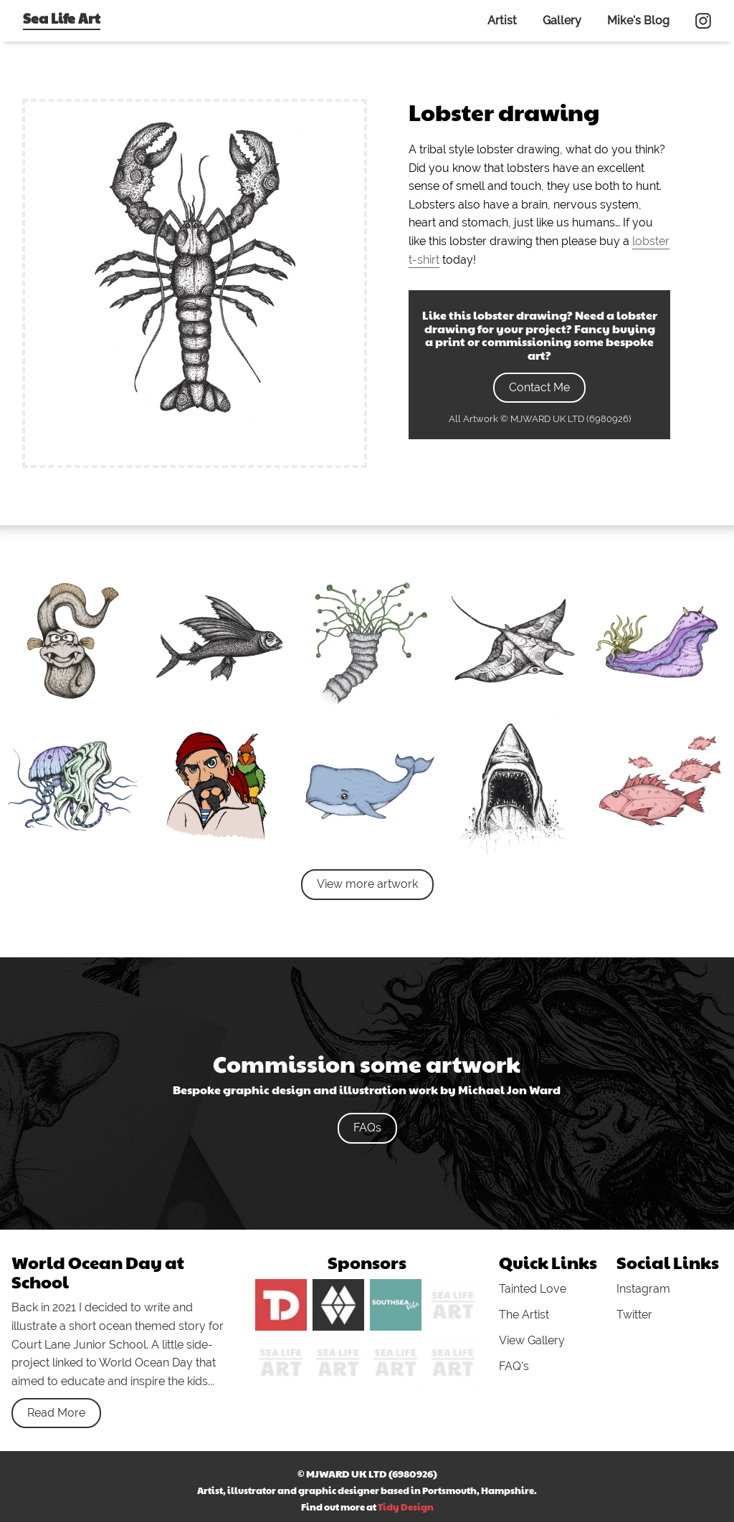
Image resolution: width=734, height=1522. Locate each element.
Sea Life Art (61, 18)
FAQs (367, 1127)
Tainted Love (532, 1289)
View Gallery (532, 1340)
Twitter (634, 1314)
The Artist (524, 1314)
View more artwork (367, 884)
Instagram (643, 1289)
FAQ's (514, 1366)
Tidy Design (406, 1507)
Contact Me (539, 387)
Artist (502, 20)
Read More (56, 1413)
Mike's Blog (638, 20)
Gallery (562, 20)
